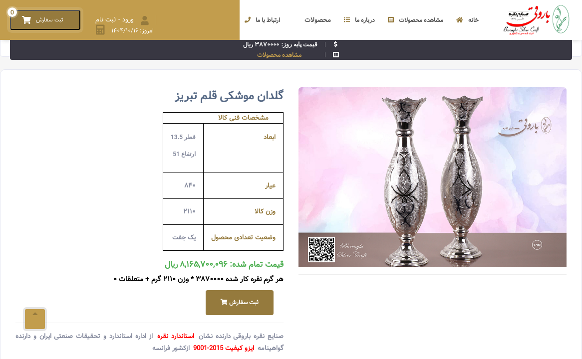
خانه (467, 20)
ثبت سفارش (240, 302)
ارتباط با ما (262, 20)
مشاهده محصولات (415, 20)
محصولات (312, 20)
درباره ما (359, 20)
